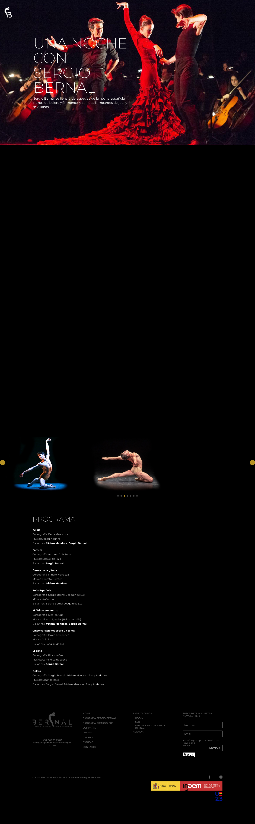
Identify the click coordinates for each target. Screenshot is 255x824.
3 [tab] (124, 496)
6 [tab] (134, 496)
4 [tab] (127, 496)
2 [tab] (121, 496)
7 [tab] (137, 496)
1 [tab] (118, 496)
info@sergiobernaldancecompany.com (52, 743)
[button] (7, 12)
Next (252, 462)
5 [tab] (130, 496)
